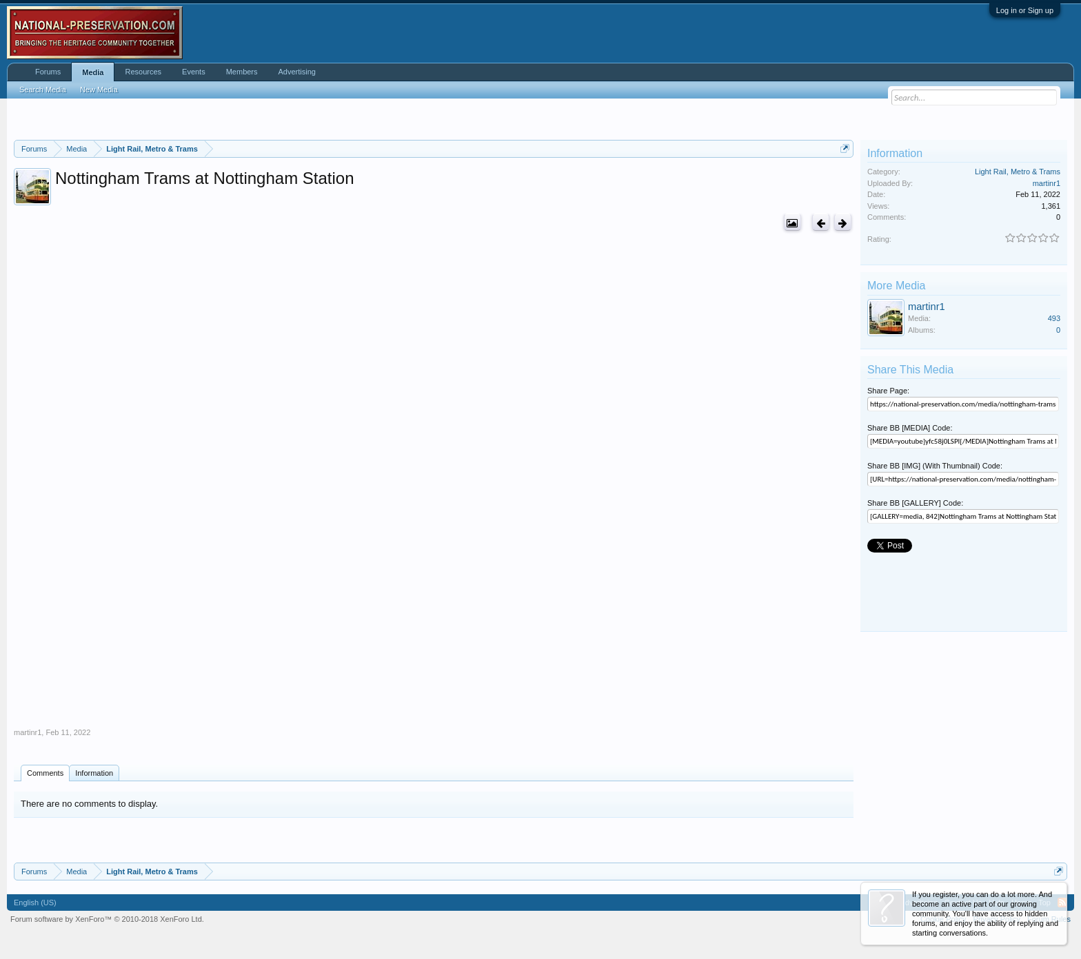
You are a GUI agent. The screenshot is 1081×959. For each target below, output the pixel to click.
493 (1054, 318)
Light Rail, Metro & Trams (1017, 171)
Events (193, 72)
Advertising (297, 72)
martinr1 (27, 732)
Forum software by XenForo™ (107, 919)
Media (92, 72)
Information (94, 773)
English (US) (35, 902)
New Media (99, 89)
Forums (48, 72)
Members (242, 72)
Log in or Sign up (1024, 10)
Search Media (42, 89)
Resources (143, 72)
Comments (45, 773)
